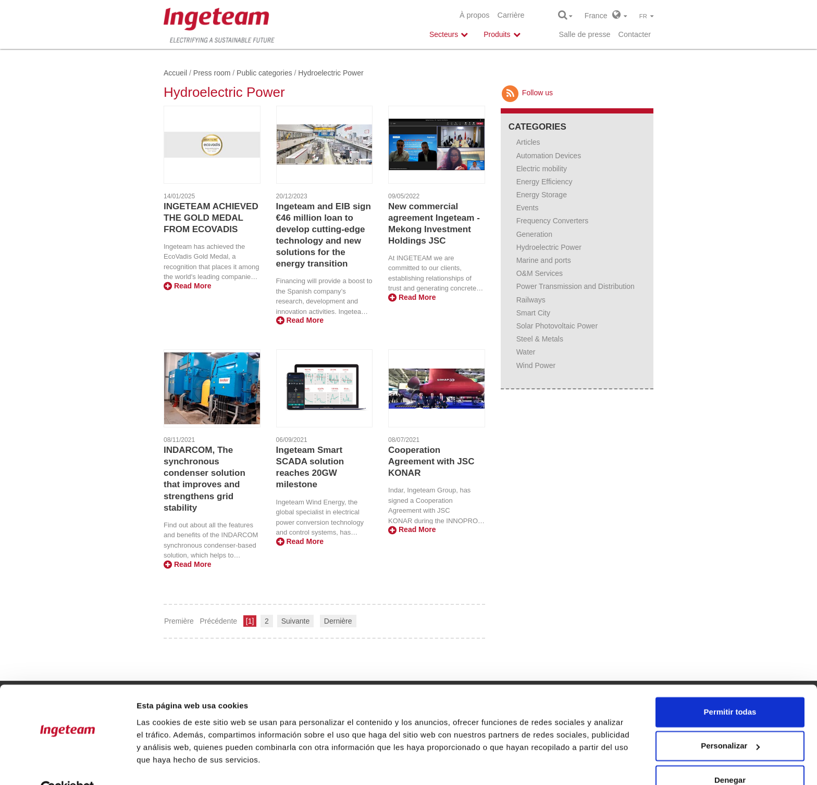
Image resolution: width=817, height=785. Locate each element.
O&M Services (539, 273)
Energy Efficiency (544, 182)
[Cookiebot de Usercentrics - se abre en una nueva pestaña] (67, 765)
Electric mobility (541, 168)
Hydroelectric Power (548, 247)
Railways (531, 300)
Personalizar (730, 721)
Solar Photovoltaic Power (557, 326)
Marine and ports (543, 260)
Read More (187, 286)
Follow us (527, 92)
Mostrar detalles (167, 764)
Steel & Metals (539, 339)
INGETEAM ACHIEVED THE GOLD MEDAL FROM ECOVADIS (211, 217)
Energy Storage (541, 195)
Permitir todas (730, 687)
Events (527, 208)
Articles (528, 142)
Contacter (634, 34)
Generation (534, 234)
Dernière (338, 621)
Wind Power (535, 365)
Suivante (295, 621)
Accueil (175, 73)
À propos (475, 15)
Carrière (511, 15)
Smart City (533, 313)
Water (526, 352)
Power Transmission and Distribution (575, 286)
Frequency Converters (552, 221)
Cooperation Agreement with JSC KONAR (431, 461)
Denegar (730, 756)
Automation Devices (548, 155)
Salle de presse (584, 34)
